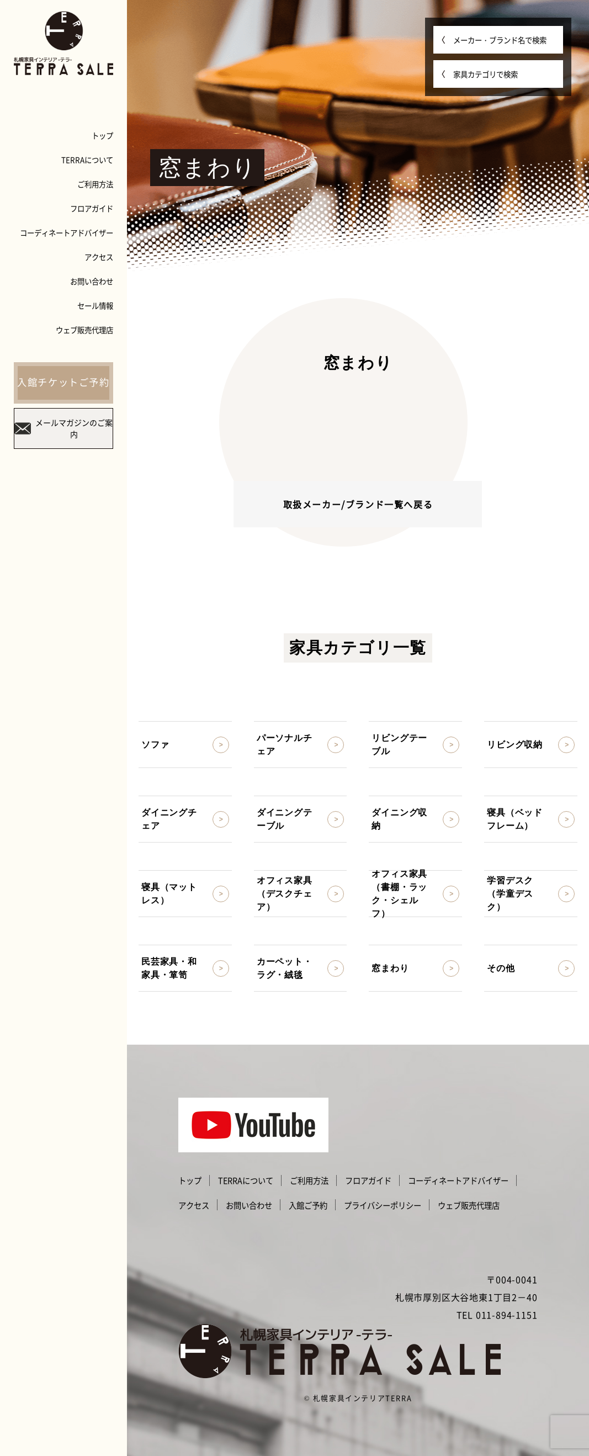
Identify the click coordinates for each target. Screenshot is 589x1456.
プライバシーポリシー (382, 1205)
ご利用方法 (95, 183)
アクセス (98, 256)
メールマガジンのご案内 (63, 428)
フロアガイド (91, 208)
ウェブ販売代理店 (84, 329)
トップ (102, 135)
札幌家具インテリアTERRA (362, 1398)
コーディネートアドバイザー (66, 232)
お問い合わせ (91, 281)
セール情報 (95, 305)
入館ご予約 (308, 1205)
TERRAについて (87, 159)
